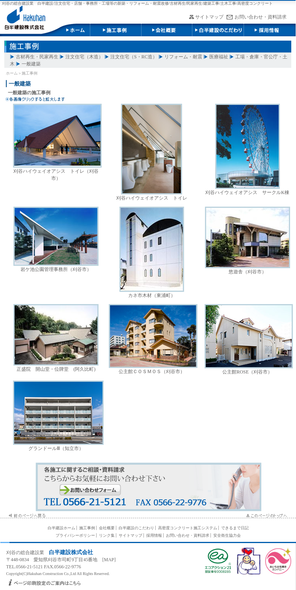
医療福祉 (218, 57)
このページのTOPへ (266, 515)
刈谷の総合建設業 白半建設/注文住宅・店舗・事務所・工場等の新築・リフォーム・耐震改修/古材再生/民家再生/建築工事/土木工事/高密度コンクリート (137, 3)
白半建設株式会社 (45, 30)
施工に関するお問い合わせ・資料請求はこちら (148, 487)
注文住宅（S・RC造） (133, 57)
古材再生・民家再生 (37, 57)
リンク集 (107, 535)
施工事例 (115, 30)
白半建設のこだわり (218, 30)
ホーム (12, 73)
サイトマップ (209, 17)
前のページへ (26, 515)
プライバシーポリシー (75, 535)
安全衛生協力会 (227, 535)
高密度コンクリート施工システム (187, 528)
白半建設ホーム (61, 528)
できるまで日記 (235, 528)
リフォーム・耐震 (183, 57)
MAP (109, 559)
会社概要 (166, 30)
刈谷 (11, 552)
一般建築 (31, 64)
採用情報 (269, 30)
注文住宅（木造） (84, 57)
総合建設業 (32, 552)
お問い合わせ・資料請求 (261, 17)
